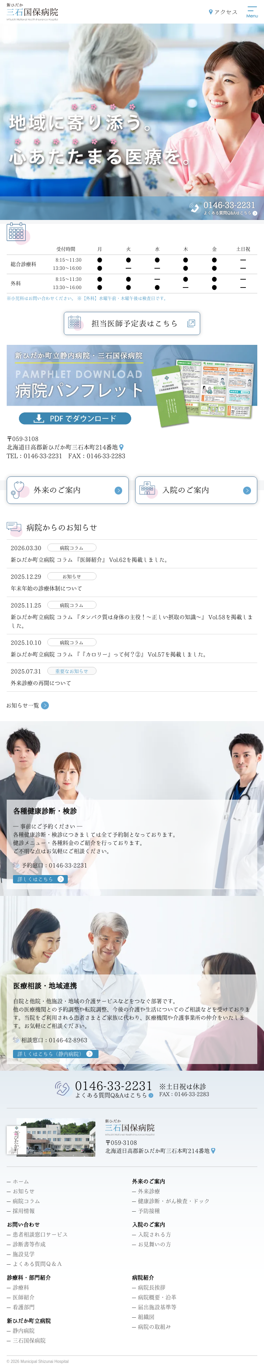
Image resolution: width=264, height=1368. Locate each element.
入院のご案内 (148, 1225)
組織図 (143, 1317)
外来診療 (146, 1191)
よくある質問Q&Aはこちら (227, 213)
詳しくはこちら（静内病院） (50, 1054)
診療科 (18, 1288)
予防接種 (146, 1211)
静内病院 (21, 1331)
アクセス (226, 12)
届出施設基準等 (154, 1307)
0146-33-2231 (229, 205)
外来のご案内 (148, 1182)
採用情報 (21, 1211)
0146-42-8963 (68, 1040)
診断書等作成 (26, 1244)
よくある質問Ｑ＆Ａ (34, 1264)
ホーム (18, 1182)
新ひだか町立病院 (29, 1321)
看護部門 (21, 1307)
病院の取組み (151, 1327)
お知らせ (21, 1191)
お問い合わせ (23, 1225)
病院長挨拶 (148, 1288)
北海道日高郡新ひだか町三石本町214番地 (62, 447)
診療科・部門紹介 (29, 1278)
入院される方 (151, 1235)
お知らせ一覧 (22, 705)
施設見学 (21, 1254)
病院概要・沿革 (154, 1297)
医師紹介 (21, 1297)
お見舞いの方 (151, 1244)
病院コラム (23, 1201)
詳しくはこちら (35, 879)
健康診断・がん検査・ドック (171, 1201)
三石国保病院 (26, 1341)
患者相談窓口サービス (37, 1235)
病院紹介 (143, 1278)
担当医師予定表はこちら (143, 324)
